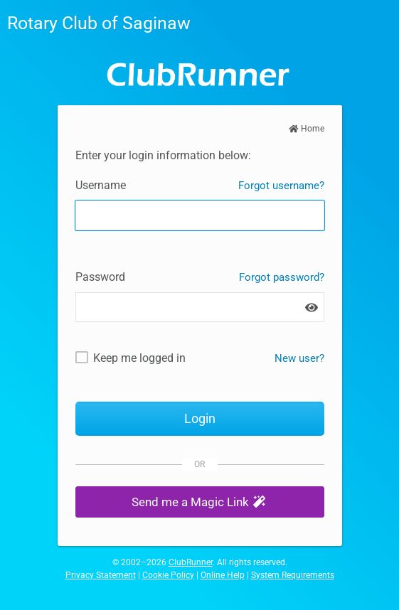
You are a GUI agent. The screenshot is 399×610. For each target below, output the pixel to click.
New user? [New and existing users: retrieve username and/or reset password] (299, 358)
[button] (199, 502)
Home (306, 129)
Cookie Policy (168, 575)
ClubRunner (191, 562)
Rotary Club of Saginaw (99, 23)
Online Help (223, 575)
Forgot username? (281, 185)
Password (100, 277)
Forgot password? (281, 277)
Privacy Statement (100, 575)
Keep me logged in (139, 358)
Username (100, 185)
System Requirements (292, 575)
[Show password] (311, 307)
